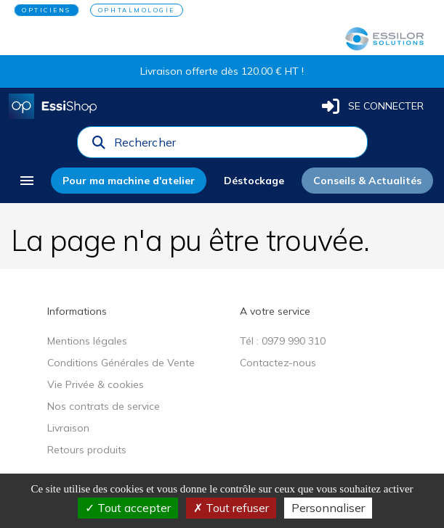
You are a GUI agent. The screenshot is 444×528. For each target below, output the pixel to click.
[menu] (27, 180)
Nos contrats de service (103, 406)
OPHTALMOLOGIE (136, 10)
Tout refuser (231, 507)
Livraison (68, 427)
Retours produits (86, 449)
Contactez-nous (278, 362)
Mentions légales (87, 340)
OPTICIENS (46, 10)
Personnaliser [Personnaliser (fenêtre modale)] (328, 507)
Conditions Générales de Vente (121, 362)
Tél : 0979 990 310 (283, 340)
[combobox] (236, 145)
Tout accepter (128, 507)
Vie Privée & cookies (95, 384)
